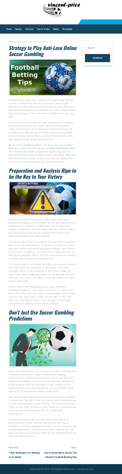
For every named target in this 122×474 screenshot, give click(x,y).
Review (18, 29)
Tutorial (29, 29)
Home (9, 29)
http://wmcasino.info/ (62, 148)
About (56, 29)
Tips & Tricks (43, 29)
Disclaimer (67, 29)
